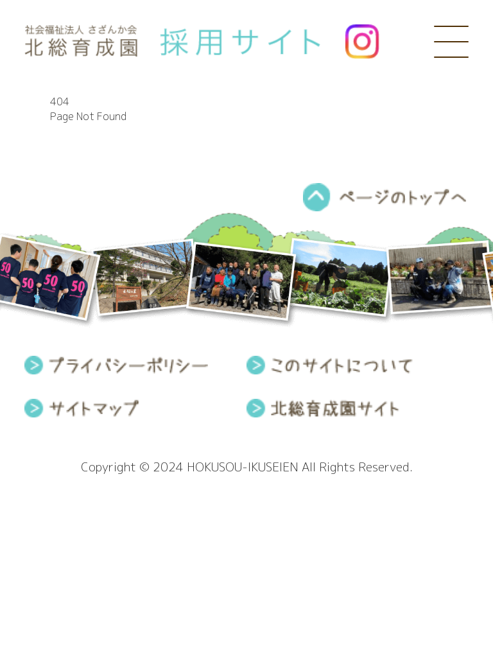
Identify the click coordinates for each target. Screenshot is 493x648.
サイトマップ (81, 408)
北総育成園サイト (322, 408)
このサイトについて (329, 365)
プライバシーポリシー (116, 365)
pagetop (385, 197)
